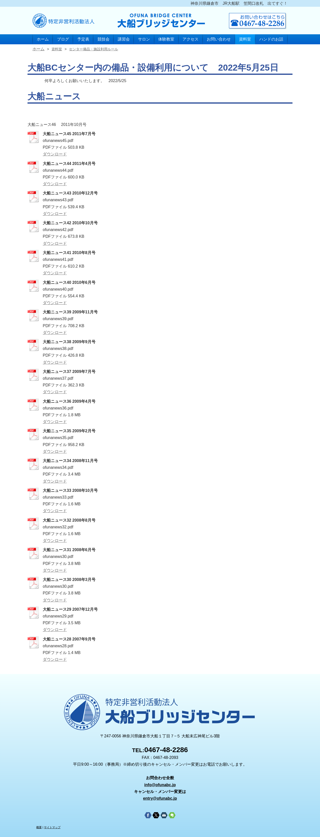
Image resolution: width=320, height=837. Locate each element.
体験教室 (166, 39)
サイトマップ (52, 827)
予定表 (83, 39)
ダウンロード (55, 154)
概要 (39, 827)
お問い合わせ (219, 39)
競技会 (104, 39)
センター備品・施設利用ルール (93, 49)
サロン (144, 39)
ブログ (63, 39)
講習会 (124, 39)
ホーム (43, 39)
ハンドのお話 (271, 39)
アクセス (190, 39)
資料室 (245, 39)
